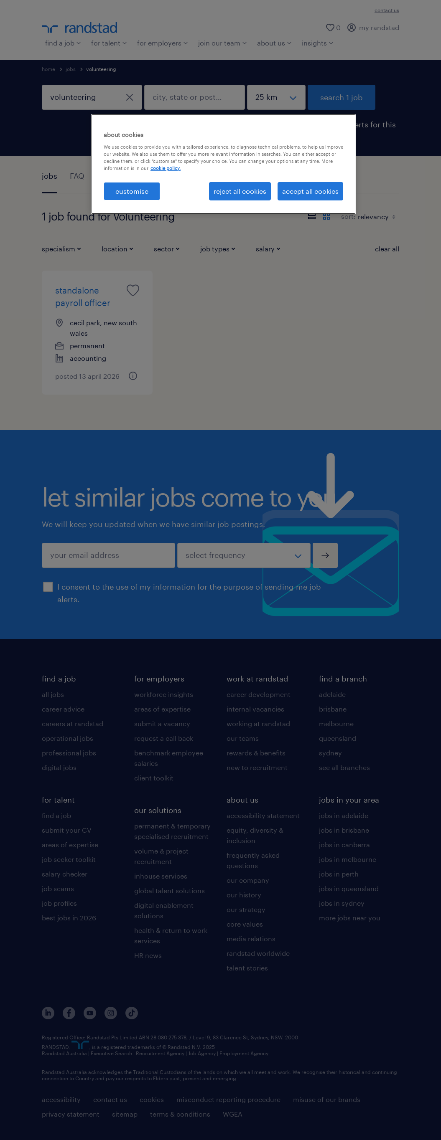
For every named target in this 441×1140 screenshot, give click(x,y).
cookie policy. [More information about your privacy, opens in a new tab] (165, 168)
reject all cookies (240, 191)
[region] (223, 164)
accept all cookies (310, 191)
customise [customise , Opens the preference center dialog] (131, 191)
